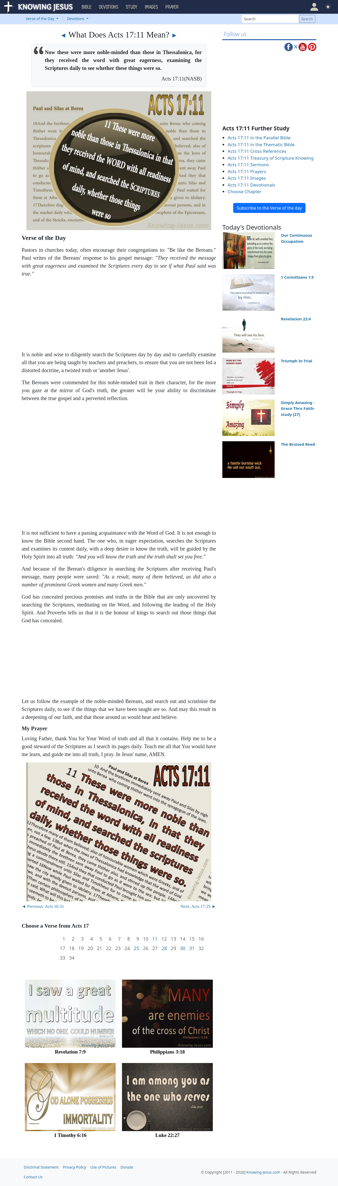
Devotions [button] (109, 7)
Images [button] (151, 7)
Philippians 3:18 (167, 1052)
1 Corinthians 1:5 (297, 277)
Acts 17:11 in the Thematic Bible (261, 144)
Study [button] (132, 7)
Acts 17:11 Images (247, 178)
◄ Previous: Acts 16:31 (43, 906)
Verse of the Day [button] (40, 18)
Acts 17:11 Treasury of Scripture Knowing (271, 158)
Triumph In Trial (296, 360)
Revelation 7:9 (70, 1052)
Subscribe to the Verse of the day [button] (269, 208)
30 (182, 948)
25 (136, 948)
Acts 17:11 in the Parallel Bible (259, 138)
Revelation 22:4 (296, 318)
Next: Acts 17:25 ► (198, 906)
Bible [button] (87, 7)
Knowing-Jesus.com (263, 1172)
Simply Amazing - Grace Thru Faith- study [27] (298, 408)
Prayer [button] (172, 7)
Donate (126, 1167)
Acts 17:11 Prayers (247, 171)
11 (155, 939)
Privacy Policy (74, 1167)
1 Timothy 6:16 (70, 1135)
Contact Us (33, 1176)
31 (192, 948)
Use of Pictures (103, 1167)
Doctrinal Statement (41, 1167)
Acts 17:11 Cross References (257, 151)
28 (164, 948)
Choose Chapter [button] (244, 191)
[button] (314, 7)
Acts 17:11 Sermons (248, 165)
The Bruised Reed (298, 444)
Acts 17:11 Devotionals (251, 185)
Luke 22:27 (167, 1135)
